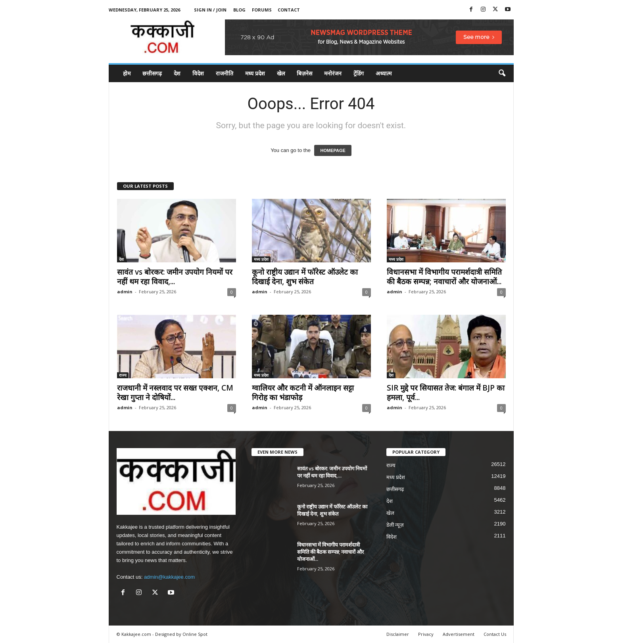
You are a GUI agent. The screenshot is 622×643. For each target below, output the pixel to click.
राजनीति (224, 73)
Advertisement (458, 634)
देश (177, 73)
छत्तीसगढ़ (152, 73)
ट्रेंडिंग (358, 73)
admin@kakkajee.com (169, 577)
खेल (281, 73)
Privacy (426, 634)
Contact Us (495, 634)
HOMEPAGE (332, 150)
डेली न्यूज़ (395, 525)
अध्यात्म (384, 73)
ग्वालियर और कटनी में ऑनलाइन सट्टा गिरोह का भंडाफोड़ (303, 392)
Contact (289, 10)
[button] (502, 73)
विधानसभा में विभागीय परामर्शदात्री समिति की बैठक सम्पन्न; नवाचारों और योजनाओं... (444, 277)
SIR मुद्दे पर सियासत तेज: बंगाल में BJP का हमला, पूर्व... (446, 392)
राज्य (123, 375)
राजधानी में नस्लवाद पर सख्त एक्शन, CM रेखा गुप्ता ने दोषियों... (175, 392)
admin (124, 292)
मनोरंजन (333, 73)
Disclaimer (397, 634)
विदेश (198, 73)
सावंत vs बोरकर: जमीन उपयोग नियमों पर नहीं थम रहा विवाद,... (174, 277)
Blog (239, 10)
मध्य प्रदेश (255, 73)
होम (127, 73)
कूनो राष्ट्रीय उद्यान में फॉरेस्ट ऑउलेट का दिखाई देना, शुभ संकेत (305, 277)
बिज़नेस (304, 73)
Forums (262, 10)
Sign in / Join (210, 10)
